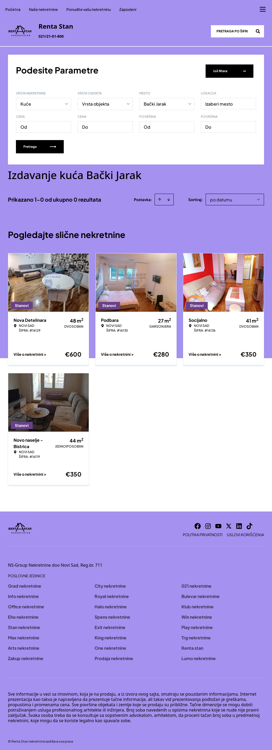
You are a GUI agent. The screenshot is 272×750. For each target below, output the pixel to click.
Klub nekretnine (197, 605)
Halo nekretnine (111, 605)
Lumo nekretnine (198, 656)
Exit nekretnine (110, 625)
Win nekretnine (196, 615)
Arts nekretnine (23, 646)
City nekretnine (110, 584)
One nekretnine (110, 646)
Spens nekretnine (112, 615)
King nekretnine (110, 636)
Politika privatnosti (203, 532)
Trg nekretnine (196, 636)
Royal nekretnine (112, 594)
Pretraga (39, 145)
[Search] (258, 31)
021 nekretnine (196, 584)
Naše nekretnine (43, 9)
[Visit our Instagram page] (208, 524)
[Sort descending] (169, 197)
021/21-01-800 (51, 36)
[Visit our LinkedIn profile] (239, 524)
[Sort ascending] (160, 197)
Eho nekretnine (23, 615)
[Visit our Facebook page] (197, 524)
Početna (12, 9)
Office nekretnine (26, 605)
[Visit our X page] (229, 524)
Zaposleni (127, 9)
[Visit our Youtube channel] (218, 524)
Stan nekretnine (24, 625)
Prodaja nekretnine (114, 656)
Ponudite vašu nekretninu (88, 9)
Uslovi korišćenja (245, 532)
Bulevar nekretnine (200, 594)
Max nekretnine (23, 636)
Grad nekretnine (24, 584)
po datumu (221, 198)
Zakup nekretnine (25, 656)
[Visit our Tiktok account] (249, 524)
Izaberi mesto (219, 102)
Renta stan (192, 646)
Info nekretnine (23, 594)
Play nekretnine (197, 625)
